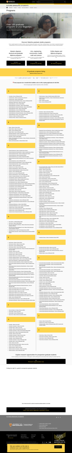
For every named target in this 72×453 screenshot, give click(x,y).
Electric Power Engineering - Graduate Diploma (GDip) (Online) (19, 260)
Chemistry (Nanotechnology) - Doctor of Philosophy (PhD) (18, 174)
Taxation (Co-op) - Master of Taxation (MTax (46, 322)
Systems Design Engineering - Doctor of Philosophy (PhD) (48, 308)
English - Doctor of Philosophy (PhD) (15, 297)
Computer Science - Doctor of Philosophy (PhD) (16, 210)
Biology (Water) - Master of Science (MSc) (16, 128)
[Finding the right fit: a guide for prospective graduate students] (36, 386)
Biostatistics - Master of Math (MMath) (15, 136)
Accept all (58, 446)
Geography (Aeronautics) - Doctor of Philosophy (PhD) (17, 339)
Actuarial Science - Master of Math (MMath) (16, 99)
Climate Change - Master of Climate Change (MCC (17, 191)
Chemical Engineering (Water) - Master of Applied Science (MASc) (19, 153)
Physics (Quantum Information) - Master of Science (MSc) (48, 180)
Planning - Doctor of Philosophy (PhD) (45, 192)
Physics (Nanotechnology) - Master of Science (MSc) (47, 178)
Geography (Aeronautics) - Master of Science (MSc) (17, 335)
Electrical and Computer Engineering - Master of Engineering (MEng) (20, 271)
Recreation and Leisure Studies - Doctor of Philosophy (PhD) (49, 248)
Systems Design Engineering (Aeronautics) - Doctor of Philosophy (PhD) (50, 309)
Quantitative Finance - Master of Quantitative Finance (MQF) (49, 237)
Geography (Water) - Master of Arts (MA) (15, 327)
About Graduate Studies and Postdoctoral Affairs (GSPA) (48, 428)
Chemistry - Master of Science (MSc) (15, 165)
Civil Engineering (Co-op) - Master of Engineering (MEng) (18, 182)
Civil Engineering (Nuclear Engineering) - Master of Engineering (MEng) (20, 185)
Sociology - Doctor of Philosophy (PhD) (45, 280)
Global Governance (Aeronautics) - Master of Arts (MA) (18, 348)
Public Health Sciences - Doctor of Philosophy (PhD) (47, 214)
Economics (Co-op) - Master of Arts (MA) (15, 252)
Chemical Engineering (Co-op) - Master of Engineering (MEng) (19, 156)
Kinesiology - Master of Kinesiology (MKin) (46, 111)
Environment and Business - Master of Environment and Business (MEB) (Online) (22, 300)
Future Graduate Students (15, 416)
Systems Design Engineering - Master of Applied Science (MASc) (49, 298)
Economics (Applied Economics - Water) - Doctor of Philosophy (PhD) (20, 258)
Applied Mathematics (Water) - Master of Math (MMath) (18, 108)
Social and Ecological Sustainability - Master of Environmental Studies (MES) (51, 262)
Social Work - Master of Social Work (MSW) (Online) (47, 275)
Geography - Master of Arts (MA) (14, 324)
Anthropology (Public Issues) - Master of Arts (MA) (17, 102)
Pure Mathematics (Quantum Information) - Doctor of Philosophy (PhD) (50, 227)
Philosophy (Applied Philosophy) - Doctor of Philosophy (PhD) (49, 175)
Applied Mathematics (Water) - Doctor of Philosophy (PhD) (18, 114)
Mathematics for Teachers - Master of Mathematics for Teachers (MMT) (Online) (52, 141)
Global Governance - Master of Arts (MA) (15, 347)
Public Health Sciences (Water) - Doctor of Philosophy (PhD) (49, 218)
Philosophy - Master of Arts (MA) (44, 172)
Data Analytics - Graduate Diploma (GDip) (15, 221)
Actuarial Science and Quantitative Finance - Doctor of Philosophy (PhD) (20, 100)
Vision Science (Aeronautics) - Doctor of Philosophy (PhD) (48, 339)
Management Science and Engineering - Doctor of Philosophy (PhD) (50, 140)
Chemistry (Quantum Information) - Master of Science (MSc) (18, 169)
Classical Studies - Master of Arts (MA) (15, 189)
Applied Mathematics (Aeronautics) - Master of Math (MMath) (19, 105)
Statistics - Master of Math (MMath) (45, 283)
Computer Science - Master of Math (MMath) (16, 207)
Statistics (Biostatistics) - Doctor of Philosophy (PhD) (47, 286)
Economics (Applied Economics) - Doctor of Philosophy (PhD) (19, 257)
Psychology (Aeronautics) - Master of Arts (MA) (47, 201)
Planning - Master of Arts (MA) (44, 186)
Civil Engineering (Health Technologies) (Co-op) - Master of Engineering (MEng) (22, 183)
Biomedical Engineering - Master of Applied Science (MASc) (18, 133)
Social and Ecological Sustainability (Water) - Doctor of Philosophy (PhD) (51, 271)
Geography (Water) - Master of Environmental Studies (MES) (18, 332)
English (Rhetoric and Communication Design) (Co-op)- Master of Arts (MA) (21, 295)
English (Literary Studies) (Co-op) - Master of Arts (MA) (18, 292)
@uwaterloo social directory (46, 443)
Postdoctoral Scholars (42, 426)
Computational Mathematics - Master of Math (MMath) (17, 204)
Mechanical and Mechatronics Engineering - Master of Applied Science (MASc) (52, 143)
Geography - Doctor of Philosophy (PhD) (15, 338)
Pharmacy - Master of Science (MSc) (45, 169)
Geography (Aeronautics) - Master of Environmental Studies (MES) (19, 330)
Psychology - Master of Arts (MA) (44, 199)
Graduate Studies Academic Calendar (45, 423)
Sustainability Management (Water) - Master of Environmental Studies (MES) (51, 292)
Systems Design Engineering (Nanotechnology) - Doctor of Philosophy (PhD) (51, 311)
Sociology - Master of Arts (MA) (44, 277)
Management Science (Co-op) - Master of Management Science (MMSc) (50, 133)
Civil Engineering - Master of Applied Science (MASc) (17, 177)
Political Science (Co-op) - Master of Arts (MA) (46, 196)
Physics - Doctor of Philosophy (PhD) (45, 181)
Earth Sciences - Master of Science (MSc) (15, 242)
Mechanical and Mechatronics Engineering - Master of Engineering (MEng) (51, 147)
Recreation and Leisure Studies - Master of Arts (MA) (47, 247)
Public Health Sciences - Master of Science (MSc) (47, 211)
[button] (57, 2)
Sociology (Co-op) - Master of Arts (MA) (45, 278)
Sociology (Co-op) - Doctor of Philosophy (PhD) (47, 281)
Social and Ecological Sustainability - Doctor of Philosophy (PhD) (49, 269)
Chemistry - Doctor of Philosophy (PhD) (15, 171)
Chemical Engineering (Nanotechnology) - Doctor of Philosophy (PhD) (20, 162)
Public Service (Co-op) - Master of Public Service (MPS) (48, 221)
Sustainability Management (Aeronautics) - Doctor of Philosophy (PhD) (50, 295)
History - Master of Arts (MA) (44, 100)
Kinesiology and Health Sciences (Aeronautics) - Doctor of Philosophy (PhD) (51, 117)
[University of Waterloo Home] (10, 2)
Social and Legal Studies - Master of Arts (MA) (46, 272)
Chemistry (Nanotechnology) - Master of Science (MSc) (18, 168)
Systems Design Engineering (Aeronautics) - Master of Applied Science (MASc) (52, 299)
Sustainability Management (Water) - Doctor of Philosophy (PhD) (49, 296)
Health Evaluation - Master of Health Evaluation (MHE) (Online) (49, 96)
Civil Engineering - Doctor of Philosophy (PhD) (16, 186)
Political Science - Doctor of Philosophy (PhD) (46, 198)
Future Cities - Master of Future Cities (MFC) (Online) (17, 314)
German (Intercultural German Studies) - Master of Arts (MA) (18, 344)
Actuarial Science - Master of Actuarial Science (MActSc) (18, 97)
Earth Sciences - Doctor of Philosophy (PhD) (16, 245)
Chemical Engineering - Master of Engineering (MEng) (17, 155)
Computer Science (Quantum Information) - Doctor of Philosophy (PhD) (20, 211)
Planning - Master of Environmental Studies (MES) (47, 189)
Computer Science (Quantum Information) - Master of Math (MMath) (20, 208)
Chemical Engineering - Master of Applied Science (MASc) (18, 150)
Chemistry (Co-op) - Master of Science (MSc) (16, 166)
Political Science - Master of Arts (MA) (45, 195)
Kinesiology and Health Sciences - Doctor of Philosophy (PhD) (49, 116)
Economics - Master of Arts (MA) (14, 251)
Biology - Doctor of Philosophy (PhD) (15, 130)
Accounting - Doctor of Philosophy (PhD (15, 96)
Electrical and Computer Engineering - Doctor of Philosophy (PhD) (19, 279)
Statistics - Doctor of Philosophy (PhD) (45, 284)
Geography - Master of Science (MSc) (15, 333)
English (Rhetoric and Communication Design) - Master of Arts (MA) (20, 294)
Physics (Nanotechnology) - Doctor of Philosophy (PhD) (48, 183)
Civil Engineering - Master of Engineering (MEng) (17, 180)
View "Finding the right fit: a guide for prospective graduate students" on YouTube (36, 403)
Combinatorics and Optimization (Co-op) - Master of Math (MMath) (20, 195)
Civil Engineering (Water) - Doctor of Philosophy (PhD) (18, 188)
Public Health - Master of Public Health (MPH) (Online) (48, 209)
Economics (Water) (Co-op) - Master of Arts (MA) (17, 255)
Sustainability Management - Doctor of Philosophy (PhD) (48, 293)
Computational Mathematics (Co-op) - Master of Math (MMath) (19, 205)
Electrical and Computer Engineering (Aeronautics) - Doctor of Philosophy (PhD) (22, 281)
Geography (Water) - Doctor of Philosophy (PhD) (16, 341)
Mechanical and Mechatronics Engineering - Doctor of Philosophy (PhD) (50, 154)
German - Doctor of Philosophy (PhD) (15, 345)
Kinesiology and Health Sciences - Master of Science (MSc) (48, 113)
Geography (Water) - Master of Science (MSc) (16, 336)
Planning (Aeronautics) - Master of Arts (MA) (46, 187)
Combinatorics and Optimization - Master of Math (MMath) (18, 194)
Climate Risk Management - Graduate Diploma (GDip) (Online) (19, 192)
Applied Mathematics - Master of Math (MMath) (16, 103)
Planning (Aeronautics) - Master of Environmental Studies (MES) (49, 190)
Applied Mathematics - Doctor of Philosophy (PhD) (17, 109)
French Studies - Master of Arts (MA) (15, 311)
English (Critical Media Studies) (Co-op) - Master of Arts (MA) (19, 289)
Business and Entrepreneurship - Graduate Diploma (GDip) (18, 140)
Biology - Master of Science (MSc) (14, 127)
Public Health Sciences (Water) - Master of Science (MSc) (48, 212)
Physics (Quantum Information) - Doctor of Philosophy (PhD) (49, 184)
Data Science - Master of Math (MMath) (15, 223)
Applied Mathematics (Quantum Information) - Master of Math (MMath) (20, 106)
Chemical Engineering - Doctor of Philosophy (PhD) (17, 160)
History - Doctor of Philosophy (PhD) (45, 101)
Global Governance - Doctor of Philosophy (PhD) (17, 350)
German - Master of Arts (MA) (14, 342)
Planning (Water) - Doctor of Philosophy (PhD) (46, 193)
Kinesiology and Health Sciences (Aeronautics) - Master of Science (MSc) (51, 114)
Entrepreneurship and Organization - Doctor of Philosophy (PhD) (19, 298)
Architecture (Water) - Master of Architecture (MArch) (17, 117)
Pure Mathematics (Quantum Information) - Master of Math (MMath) (50, 224)
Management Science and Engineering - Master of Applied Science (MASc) (51, 130)
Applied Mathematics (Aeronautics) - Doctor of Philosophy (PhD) (19, 111)
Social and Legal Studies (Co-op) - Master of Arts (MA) (48, 274)
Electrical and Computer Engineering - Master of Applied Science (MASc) (20, 261)
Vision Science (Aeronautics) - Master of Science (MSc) (48, 336)
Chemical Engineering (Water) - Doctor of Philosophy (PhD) (18, 163)
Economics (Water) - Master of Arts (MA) (15, 254)
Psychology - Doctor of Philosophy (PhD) (45, 208)
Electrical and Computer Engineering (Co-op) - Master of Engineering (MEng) (21, 272)
